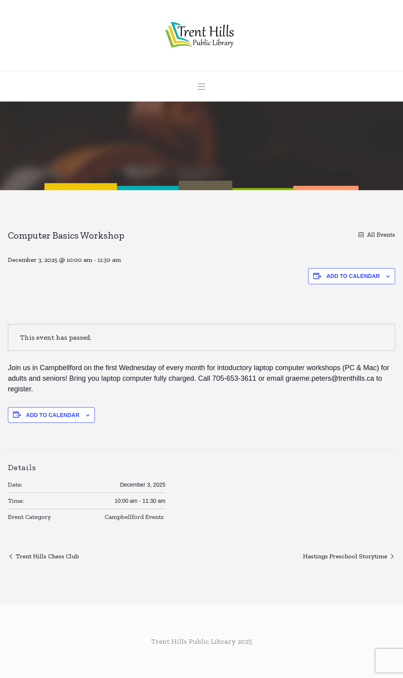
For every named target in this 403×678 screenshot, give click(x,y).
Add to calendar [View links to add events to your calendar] (353, 276)
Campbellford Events (134, 517)
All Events (380, 234)
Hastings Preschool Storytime (345, 556)
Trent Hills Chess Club (47, 556)
